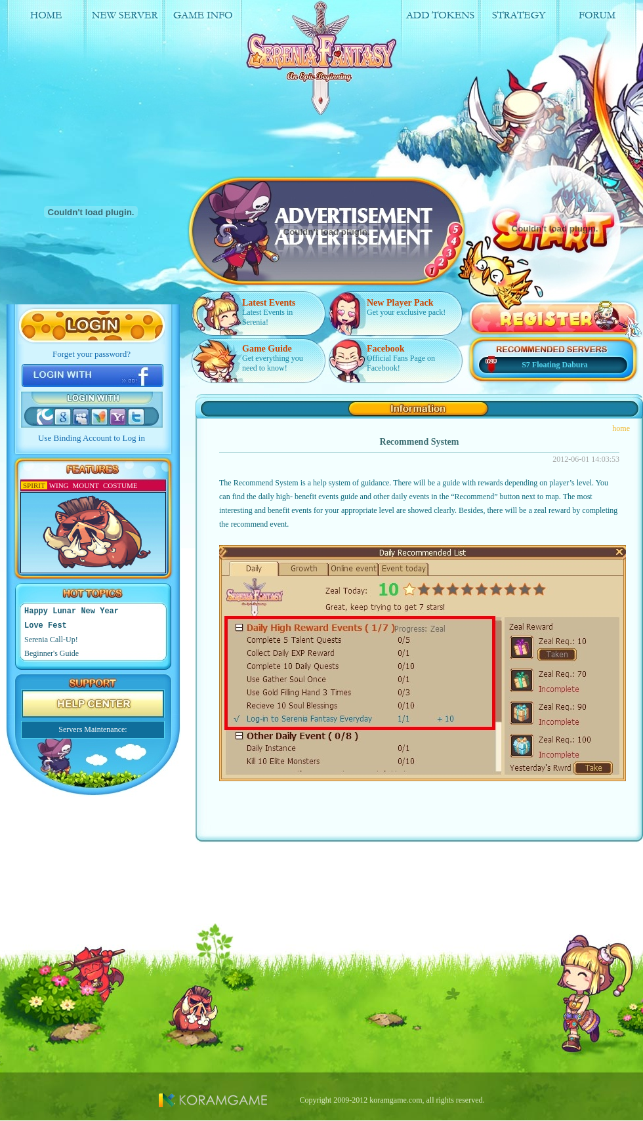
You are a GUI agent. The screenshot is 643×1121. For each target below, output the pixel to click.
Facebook (386, 349)
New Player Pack (400, 303)
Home (46, 35)
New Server (125, 35)
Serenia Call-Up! (51, 639)
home (621, 428)
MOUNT (86, 485)
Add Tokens (444, 35)
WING (59, 485)
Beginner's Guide (51, 653)
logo (325, 59)
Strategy (524, 35)
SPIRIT (34, 485)
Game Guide (267, 349)
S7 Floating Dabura (555, 364)
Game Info (205, 35)
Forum (603, 35)
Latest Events (268, 303)
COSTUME (120, 485)
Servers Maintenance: (92, 729)
